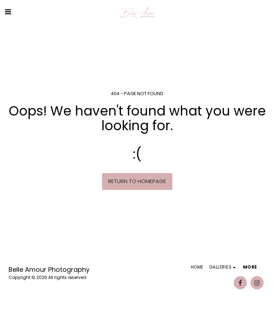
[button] (8, 11)
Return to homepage (137, 181)
